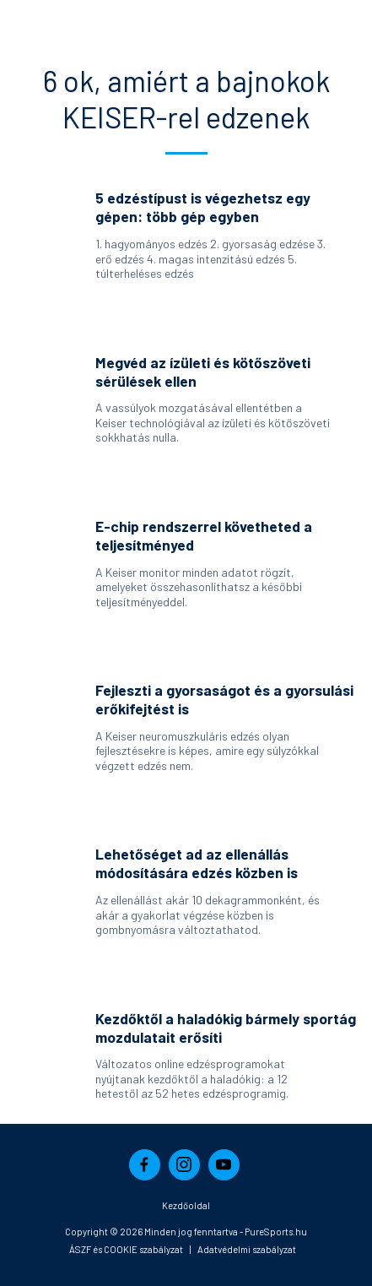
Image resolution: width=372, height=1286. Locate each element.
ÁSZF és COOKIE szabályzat (126, 1249)
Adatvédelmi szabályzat (246, 1249)
